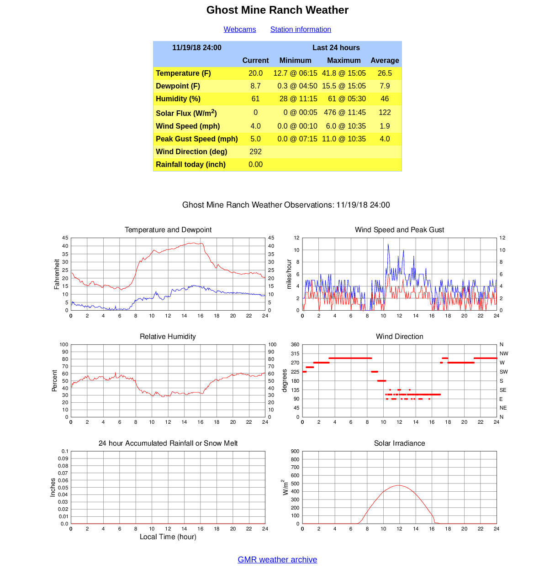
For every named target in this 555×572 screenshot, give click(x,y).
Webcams (240, 29)
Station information (300, 29)
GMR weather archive (277, 559)
